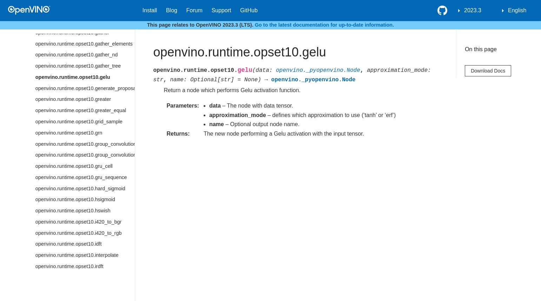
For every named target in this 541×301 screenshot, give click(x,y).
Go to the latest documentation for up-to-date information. (324, 25)
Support (221, 10)
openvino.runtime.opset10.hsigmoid (75, 199)
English (517, 10)
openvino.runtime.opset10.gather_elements (84, 44)
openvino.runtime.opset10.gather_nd (76, 54)
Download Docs (488, 71)
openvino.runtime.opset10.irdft (69, 266)
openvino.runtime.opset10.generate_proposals (85, 88)
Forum (194, 10)
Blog (171, 10)
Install (150, 10)
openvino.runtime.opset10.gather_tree (78, 66)
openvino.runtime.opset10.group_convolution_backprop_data (85, 155)
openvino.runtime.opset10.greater (73, 99)
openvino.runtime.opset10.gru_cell (74, 166)
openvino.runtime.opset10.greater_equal (80, 110)
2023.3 (472, 10)
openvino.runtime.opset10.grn (68, 133)
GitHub (249, 10)
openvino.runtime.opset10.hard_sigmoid (80, 188)
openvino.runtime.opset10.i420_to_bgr (78, 222)
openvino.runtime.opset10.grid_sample (79, 121)
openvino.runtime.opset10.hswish (73, 210)
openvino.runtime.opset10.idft (68, 244)
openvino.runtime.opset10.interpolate (77, 255)
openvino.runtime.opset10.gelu (72, 77)
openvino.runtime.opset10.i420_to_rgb (78, 233)
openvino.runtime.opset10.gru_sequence (81, 177)
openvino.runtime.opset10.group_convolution (85, 144)
